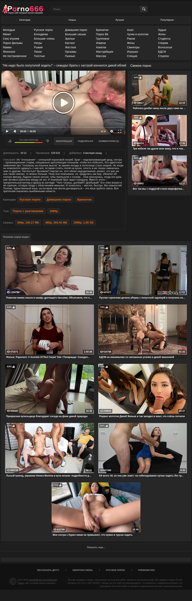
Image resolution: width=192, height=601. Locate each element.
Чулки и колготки (137, 34)
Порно (21, 583)
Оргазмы (70, 51)
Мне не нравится (47, 141)
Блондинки (41, 34)
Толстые (39, 56)
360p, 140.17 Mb (28, 222)
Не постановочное (14, 56)
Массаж (101, 56)
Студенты (164, 38)
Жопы (162, 34)
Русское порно (43, 29)
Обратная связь (83, 570)
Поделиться (85, 141)
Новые (72, 20)
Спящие (132, 56)
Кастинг (70, 43)
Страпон (163, 56)
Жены (130, 43)
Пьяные (70, 56)
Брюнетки (102, 29)
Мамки (7, 47)
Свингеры (133, 47)
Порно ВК (102, 34)
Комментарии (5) (109, 141)
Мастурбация (104, 51)
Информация (64, 141)
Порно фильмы (13, 43)
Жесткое (70, 47)
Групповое (102, 38)
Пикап (38, 51)
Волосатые (165, 47)
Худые (162, 29)
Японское (9, 51)
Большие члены (44, 38)
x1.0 (103, 131)
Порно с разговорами (28, 211)
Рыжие (38, 47)
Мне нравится (10, 141)
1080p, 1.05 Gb (83, 222)
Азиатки (101, 47)
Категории (24, 20)
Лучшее (119, 20)
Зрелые (70, 38)
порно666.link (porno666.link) (43, 580)
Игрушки (132, 51)
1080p (54, 211)
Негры (38, 43)
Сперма (163, 43)
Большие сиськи (75, 34)
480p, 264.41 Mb (56, 222)
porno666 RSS (146, 570)
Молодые (9, 29)
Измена (101, 43)
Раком (131, 38)
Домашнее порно (76, 29)
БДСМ (162, 51)
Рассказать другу (48, 570)
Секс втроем (11, 38)
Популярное (167, 20)
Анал (130, 29)
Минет (7, 34)
